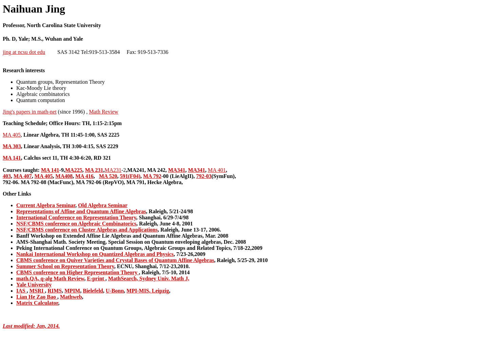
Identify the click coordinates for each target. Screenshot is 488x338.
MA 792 (152, 176)
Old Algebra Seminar (102, 205)
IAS (21, 291)
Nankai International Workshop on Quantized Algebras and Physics (95, 254)
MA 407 (23, 176)
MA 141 (12, 158)
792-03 (203, 176)
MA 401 (217, 170)
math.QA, (28, 278)
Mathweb (71, 297)
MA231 (112, 170)
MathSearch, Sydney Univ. (139, 278)
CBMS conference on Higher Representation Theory (77, 272)
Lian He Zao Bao (36, 297)
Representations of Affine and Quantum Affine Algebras (81, 211)
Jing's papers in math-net (30, 112)
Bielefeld (93, 291)
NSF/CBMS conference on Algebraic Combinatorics (76, 223)
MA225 (73, 170)
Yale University (34, 284)
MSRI (37, 291)
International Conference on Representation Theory (76, 217)
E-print (96, 278)
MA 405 (12, 135)
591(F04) (130, 176)
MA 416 (84, 176)
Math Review (103, 112)
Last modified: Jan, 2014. (31, 326)
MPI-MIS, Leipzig (147, 291)
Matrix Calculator (37, 303)
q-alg (47, 278)
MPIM (72, 291)
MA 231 (94, 170)
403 (7, 176)
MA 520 (108, 176)
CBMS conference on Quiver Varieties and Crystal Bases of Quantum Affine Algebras (115, 260)
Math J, (180, 278)
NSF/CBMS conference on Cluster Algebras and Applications (87, 230)
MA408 (64, 176)
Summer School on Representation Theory (65, 266)
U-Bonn (115, 291)
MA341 (176, 170)
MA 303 (12, 146)
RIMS (54, 291)
